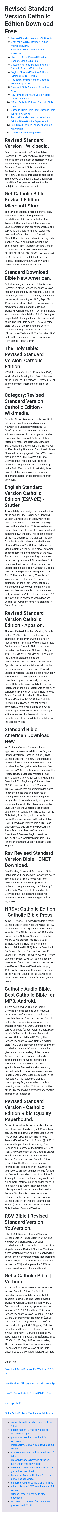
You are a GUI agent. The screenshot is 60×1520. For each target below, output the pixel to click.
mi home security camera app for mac (32, 1482)
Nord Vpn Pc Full (14, 1403)
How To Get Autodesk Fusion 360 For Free (28, 1393)
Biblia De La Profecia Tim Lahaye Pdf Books (29, 1413)
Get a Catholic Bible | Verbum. (27, 132)
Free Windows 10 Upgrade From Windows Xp (30, 1383)
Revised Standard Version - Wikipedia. (32, 38)
